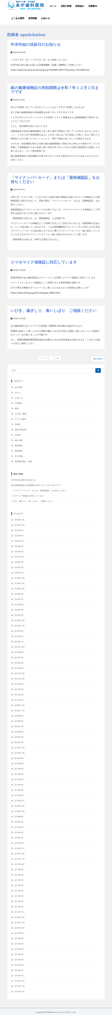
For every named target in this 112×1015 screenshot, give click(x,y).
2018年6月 (19, 827)
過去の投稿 (98, 359)
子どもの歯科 (20, 419)
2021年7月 (19, 689)
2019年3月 (19, 790)
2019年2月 (19, 795)
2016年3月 (19, 965)
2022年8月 (19, 652)
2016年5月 (19, 954)
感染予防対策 (20, 429)
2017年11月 (19, 859)
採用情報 (32, 18)
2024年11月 (19, 583)
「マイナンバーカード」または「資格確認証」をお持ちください (55, 179)
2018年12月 (19, 806)
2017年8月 (19, 875)
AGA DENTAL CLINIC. (68, 1012)
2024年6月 (19, 604)
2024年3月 (19, 615)
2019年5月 (19, 779)
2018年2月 (19, 843)
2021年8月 (19, 684)
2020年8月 (19, 721)
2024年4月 (19, 609)
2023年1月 (19, 641)
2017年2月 (19, 906)
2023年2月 (19, 636)
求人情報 (18, 456)
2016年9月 (19, 933)
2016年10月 (19, 928)
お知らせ (45, 18)
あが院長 (18, 387)
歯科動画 (18, 445)
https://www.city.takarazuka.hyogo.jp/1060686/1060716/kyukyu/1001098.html (50, 69)
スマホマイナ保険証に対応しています (44, 262)
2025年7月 (19, 541)
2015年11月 (19, 986)
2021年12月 (19, 673)
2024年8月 (19, 594)
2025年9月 (19, 530)
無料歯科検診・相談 (23, 461)
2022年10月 (19, 647)
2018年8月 (19, 816)
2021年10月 (19, 678)
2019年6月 (19, 774)
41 (58, 358)
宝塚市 (18, 424)
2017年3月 (19, 901)
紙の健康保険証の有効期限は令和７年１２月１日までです (55, 89)
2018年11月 (19, 811)
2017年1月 (19, 912)
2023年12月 (19, 620)
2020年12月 (19, 705)
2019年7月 (19, 769)
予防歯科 (18, 403)
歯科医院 (18, 450)
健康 (17, 408)
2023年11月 (19, 625)
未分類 (18, 435)
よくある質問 (17, 18)
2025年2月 (19, 567)
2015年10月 (19, 991)
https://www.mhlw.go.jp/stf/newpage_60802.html (35, 292)
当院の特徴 (66, 6)
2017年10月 (19, 864)
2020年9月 (19, 715)
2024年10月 (19, 588)
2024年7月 (19, 599)
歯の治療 (18, 440)
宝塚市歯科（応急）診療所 (52, 64)
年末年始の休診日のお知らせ (36, 44)
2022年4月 (19, 662)
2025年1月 (19, 572)
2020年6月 (19, 731)
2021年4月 (19, 700)
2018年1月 (19, 848)
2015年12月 (19, 981)
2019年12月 (19, 747)
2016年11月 (19, 922)
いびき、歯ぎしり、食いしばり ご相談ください (53, 310)
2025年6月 (19, 546)
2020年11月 (19, 710)
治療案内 (92, 6)
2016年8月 (19, 938)
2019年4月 (19, 784)
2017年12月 (19, 853)
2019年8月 (19, 763)
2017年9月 (19, 869)
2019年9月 (19, 758)
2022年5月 (19, 657)
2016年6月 (19, 949)
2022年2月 (19, 668)
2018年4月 (19, 832)
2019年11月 (19, 753)
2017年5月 (19, 890)
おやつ (18, 392)
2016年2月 (19, 970)
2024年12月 (19, 578)
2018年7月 (19, 822)
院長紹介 (80, 6)
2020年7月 (19, 726)
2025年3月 (19, 562)
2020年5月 (19, 737)
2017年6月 (19, 885)
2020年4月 (19, 742)
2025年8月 (19, 535)
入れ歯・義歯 (20, 413)
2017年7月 (19, 880)
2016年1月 (19, 975)
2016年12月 (19, 917)
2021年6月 (19, 694)
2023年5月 (19, 631)
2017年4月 (19, 896)
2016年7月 (19, 943)
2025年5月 (19, 551)
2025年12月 (19, 519)
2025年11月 (19, 525)
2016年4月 (19, 959)
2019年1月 (19, 800)
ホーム (53, 6)
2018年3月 (19, 837)
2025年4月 (19, 556)
